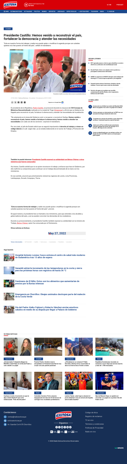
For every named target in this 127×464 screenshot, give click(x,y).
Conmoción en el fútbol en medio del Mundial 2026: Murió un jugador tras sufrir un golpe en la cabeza (108, 106)
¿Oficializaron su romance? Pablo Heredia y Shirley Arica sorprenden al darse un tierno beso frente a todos (77, 363)
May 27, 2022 (57, 233)
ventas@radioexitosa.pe (17, 417)
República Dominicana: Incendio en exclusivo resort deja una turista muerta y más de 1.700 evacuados (108, 363)
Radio (102, 11)
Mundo (44, 11)
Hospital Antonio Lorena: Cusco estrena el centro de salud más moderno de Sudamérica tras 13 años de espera (50, 256)
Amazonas (58, 110)
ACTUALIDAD (28, 242)
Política (37, 11)
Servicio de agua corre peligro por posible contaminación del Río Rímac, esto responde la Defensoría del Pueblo (104, 92)
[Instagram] (65, 427)
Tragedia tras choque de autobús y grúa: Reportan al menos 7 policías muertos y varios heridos (107, 119)
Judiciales (61, 11)
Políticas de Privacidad (94, 428)
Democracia (44, 242)
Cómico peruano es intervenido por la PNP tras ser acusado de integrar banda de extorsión (108, 113)
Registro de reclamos (93, 416)
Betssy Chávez (22, 223)
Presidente (61, 242)
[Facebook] (56, 427)
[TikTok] (70, 427)
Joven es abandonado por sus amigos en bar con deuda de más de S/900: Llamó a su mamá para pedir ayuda (107, 134)
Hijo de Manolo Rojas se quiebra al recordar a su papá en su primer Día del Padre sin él (108, 397)
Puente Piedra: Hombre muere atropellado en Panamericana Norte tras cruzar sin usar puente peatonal (47, 363)
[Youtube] (62, 427)
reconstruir (69, 242)
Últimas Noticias (16, 11)
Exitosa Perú (84, 11)
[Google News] (67, 427)
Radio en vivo (90, 432)
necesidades (52, 242)
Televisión (94, 11)
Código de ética (91, 412)
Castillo (36, 242)
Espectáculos (71, 11)
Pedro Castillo (38, 108)
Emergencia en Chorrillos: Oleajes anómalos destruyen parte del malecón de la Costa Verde (50, 295)
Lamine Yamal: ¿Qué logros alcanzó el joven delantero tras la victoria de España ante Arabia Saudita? (79, 397)
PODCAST (120, 5)
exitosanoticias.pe (15, 421)
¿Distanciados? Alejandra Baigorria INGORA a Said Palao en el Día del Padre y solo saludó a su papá (17, 363)
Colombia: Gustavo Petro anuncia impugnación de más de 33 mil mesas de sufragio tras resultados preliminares (47, 397)
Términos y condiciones (94, 424)
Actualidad (28, 11)
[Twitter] (59, 427)
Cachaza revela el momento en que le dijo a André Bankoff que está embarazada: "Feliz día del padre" (16, 397)
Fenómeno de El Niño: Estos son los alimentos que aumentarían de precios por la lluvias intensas (47, 282)
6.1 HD (109, 5)
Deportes (52, 11)
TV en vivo (89, 420)
